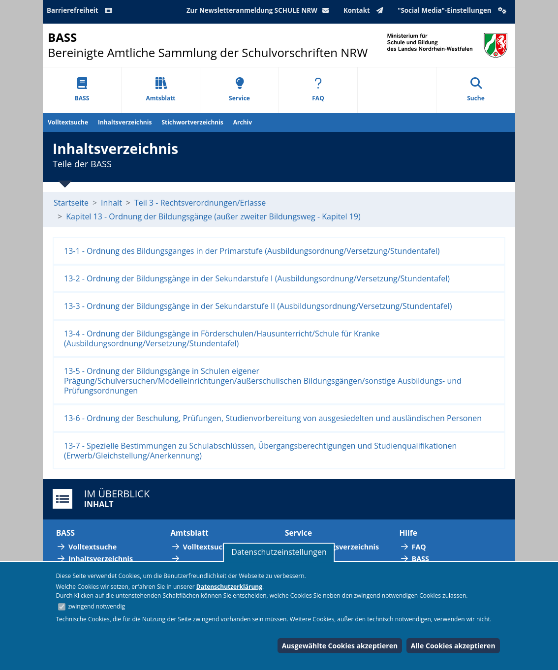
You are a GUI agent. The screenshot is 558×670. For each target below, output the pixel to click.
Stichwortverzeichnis (192, 122)
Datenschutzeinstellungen (278, 552)
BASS (82, 89)
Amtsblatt (160, 89)
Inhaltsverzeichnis (125, 122)
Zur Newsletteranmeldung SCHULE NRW (259, 10)
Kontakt (365, 10)
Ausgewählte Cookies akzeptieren (340, 645)
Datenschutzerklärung (229, 586)
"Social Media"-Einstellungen (453, 10)
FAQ (318, 89)
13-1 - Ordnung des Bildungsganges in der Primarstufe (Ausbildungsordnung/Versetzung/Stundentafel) (252, 250)
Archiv (242, 122)
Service (239, 89)
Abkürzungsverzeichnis (338, 546)
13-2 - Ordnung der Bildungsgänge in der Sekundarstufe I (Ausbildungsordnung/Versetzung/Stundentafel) (257, 278)
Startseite (71, 202)
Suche (476, 89)
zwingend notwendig (96, 606)
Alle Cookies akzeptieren (453, 645)
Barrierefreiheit (81, 10)
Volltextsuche (68, 122)
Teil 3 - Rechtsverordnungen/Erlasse (200, 202)
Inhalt (111, 202)
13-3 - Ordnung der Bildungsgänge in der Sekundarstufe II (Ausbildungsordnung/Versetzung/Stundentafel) (258, 306)
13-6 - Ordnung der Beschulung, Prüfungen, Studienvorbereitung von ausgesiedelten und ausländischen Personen (273, 418)
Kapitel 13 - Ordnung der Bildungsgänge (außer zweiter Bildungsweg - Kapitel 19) (213, 216)
